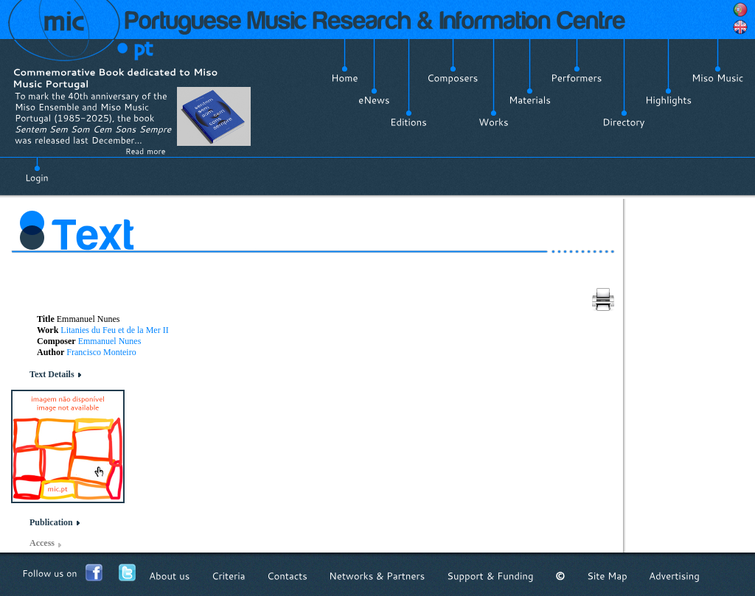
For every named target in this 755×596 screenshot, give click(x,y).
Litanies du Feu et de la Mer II (114, 330)
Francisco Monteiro (101, 352)
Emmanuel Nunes (110, 341)
